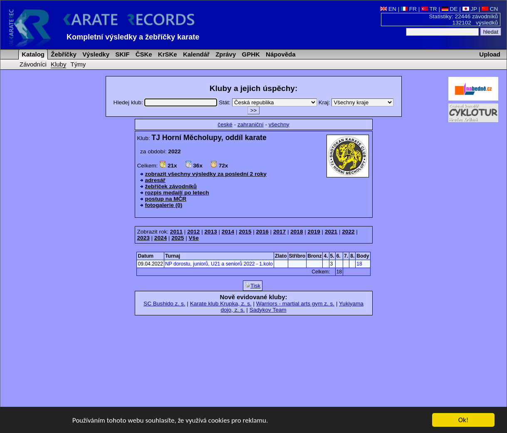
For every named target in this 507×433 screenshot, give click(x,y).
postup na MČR (166, 199)
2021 (331, 232)
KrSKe (166, 54)
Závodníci (33, 64)
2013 (211, 232)
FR (409, 9)
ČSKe (143, 54)
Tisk (252, 285)
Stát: (269, 102)
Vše (194, 238)
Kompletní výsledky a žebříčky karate (133, 37)
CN (490, 9)
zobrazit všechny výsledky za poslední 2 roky (206, 174)
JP (469, 9)
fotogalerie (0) (164, 205)
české (225, 124)
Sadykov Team (268, 310)
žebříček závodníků (171, 186)
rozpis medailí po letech (177, 192)
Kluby (58, 64)
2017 (279, 232)
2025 (177, 238)
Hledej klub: (166, 102)
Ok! (463, 420)
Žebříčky (63, 54)
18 (359, 264)
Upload (489, 54)
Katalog (32, 54)
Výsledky (95, 54)
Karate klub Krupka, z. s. (221, 303)
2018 (296, 232)
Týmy (78, 64)
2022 (348, 232)
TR (429, 9)
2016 (262, 232)
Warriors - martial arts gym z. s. (295, 303)
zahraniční (250, 124)
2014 (228, 232)
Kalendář (195, 54)
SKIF (121, 54)
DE (450, 9)
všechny (279, 124)
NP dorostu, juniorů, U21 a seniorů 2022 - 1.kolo (219, 264)
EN (388, 9)
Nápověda (280, 54)
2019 (314, 232)
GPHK (250, 54)
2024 (160, 238)
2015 (245, 232)
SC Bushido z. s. (164, 303)
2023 (143, 238)
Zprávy (225, 54)
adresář (155, 180)
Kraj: (356, 102)
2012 (193, 232)
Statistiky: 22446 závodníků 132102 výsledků (463, 19)
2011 (176, 232)
